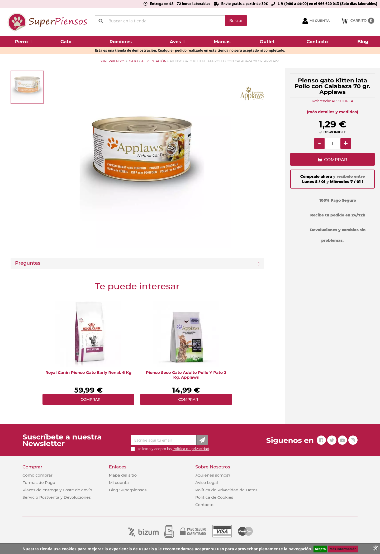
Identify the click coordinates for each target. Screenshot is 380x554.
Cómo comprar (37, 475)
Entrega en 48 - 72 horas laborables (180, 3)
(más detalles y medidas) (332, 111)
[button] (23, 41)
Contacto (204, 504)
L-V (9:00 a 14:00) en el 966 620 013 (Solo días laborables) (327, 3)
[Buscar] (171, 20)
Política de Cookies (214, 497)
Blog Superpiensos (127, 489)
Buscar (236, 20)
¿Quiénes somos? (212, 475)
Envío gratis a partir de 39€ (244, 3)
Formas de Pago (38, 482)
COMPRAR (336, 159)
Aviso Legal (206, 482)
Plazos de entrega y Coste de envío (57, 489)
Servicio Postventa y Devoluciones (56, 497)
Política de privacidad (191, 449)
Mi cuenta (119, 482)
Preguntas (27, 263)
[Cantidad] (332, 143)
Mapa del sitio (123, 475)
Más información (343, 549)
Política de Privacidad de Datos (226, 489)
